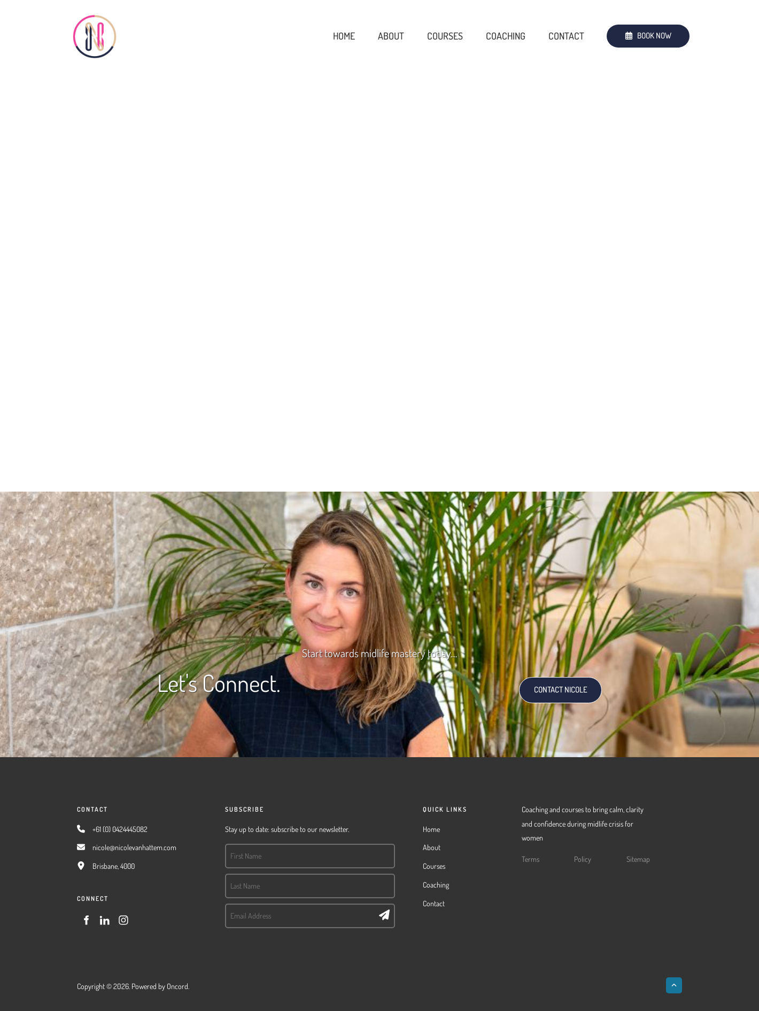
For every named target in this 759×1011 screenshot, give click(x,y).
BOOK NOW (626, 31)
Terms (530, 859)
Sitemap (638, 859)
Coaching (505, 36)
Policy (582, 859)
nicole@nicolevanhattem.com (134, 847)
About (391, 36)
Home (344, 36)
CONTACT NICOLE (549, 683)
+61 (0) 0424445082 (120, 829)
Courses (445, 36)
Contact (566, 36)
